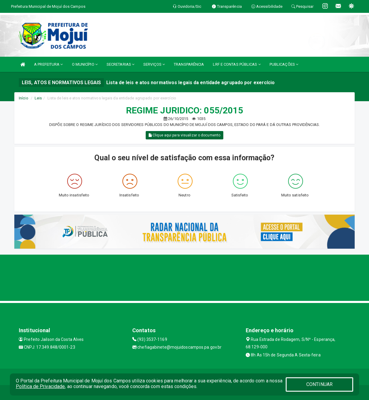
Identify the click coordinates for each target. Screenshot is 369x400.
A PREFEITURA (48, 64)
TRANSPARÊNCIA (189, 64)
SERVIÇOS (154, 64)
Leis (38, 98)
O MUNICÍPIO (85, 64)
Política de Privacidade (40, 386)
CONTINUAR (319, 384)
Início (23, 98)
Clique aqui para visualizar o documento (184, 135)
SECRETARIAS (120, 64)
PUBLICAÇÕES (284, 64)
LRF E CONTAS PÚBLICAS (236, 64)
